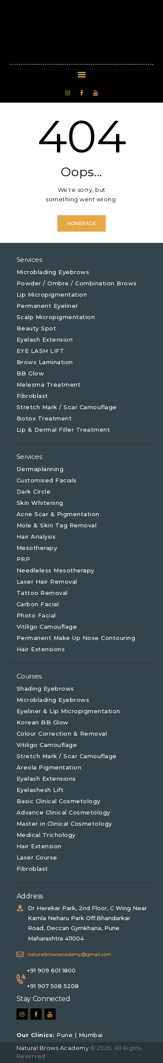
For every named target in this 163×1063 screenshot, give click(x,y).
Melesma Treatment (49, 384)
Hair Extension (39, 846)
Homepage (81, 223)
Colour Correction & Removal (62, 733)
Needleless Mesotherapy (55, 570)
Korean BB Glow (43, 722)
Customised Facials (47, 480)
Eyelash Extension (45, 339)
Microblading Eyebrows (53, 271)
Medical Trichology (46, 834)
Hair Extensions (41, 649)
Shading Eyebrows (45, 688)
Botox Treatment (44, 418)
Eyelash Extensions (46, 778)
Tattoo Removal (42, 592)
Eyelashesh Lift (40, 789)
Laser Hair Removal (47, 581)
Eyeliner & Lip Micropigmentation (68, 711)
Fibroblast (32, 395)
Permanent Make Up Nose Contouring (76, 637)
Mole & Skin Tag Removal (57, 525)
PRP (23, 559)
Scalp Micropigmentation (56, 316)
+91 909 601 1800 (51, 970)
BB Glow (30, 373)
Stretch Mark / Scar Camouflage (67, 407)
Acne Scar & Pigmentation (58, 513)
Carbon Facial (38, 604)
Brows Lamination (45, 362)
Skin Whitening (40, 502)
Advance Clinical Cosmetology (63, 812)
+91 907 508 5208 (53, 985)
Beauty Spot (37, 328)
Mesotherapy (37, 547)
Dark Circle (34, 491)
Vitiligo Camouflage (47, 626)
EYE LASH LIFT (41, 350)
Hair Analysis (36, 536)
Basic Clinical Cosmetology (58, 801)
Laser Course (37, 857)
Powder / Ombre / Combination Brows (77, 283)
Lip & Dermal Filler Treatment (63, 429)
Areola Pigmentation (49, 767)
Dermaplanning (40, 468)
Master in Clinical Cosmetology (64, 823)
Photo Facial (36, 615)
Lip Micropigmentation (52, 294)
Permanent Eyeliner (47, 305)
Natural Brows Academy (53, 1047)
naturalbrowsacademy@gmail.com (69, 954)
